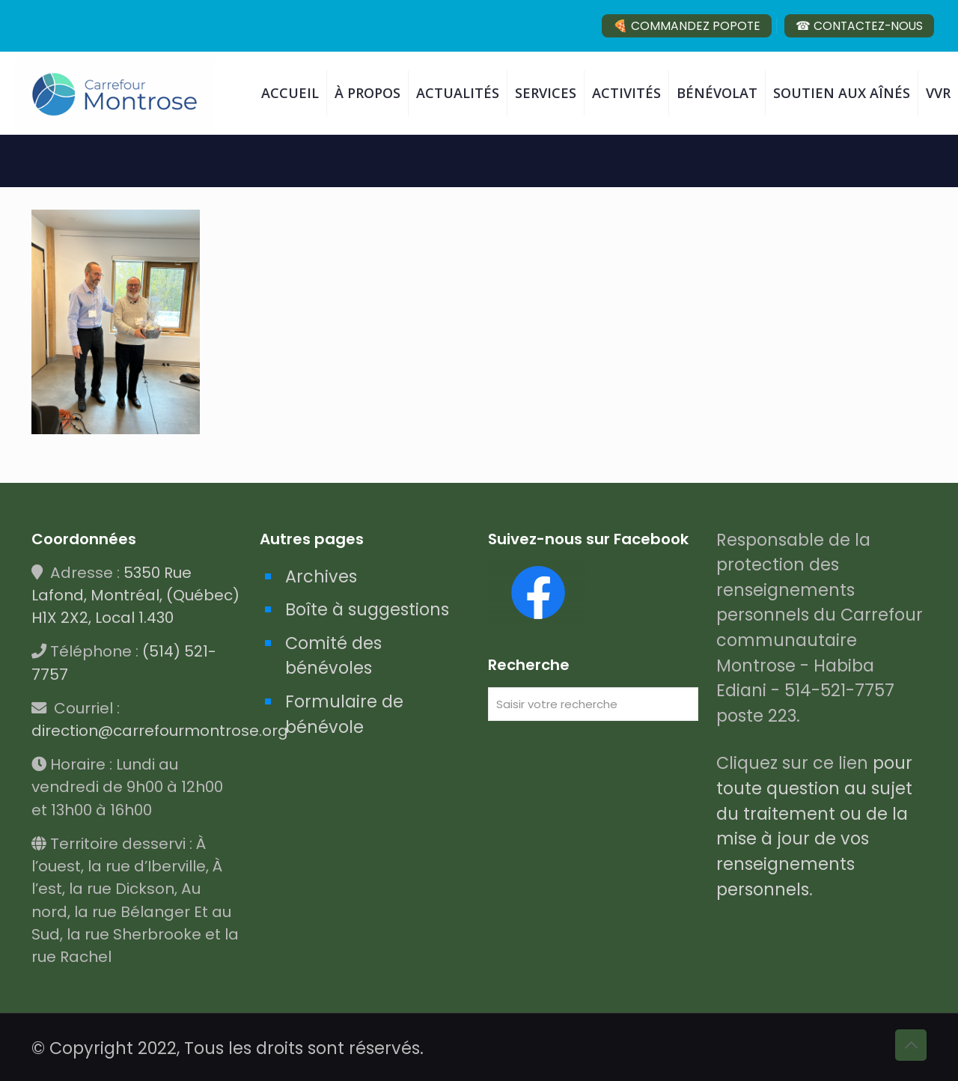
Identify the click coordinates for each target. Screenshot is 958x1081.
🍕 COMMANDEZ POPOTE (686, 26)
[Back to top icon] (911, 1045)
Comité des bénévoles (333, 655)
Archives (321, 576)
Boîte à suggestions (367, 609)
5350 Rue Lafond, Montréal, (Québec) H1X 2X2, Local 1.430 (135, 595)
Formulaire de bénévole (344, 714)
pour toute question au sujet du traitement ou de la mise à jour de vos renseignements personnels (814, 826)
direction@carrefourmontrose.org (159, 730)
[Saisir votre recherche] (593, 704)
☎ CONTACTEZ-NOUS (859, 26)
